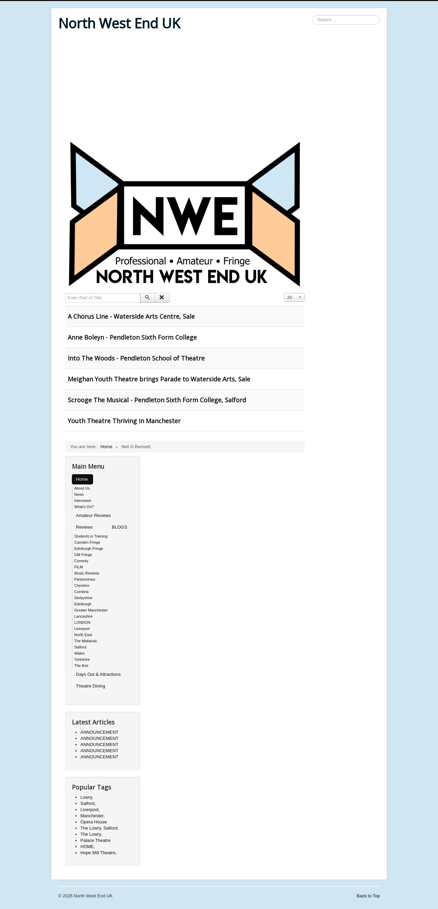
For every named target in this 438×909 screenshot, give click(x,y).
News (79, 494)
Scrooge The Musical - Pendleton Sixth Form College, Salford (157, 400)
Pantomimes (84, 579)
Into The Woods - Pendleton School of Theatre (136, 358)
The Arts (81, 666)
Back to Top (368, 895)
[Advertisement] (219, 86)
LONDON (82, 622)
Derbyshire (83, 598)
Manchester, (92, 815)
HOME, (87, 846)
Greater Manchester (91, 610)
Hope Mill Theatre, (98, 852)
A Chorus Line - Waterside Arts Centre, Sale (131, 316)
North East (83, 635)
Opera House (93, 821)
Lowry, (86, 797)
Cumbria (81, 592)
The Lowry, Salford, (99, 828)
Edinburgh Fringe (88, 548)
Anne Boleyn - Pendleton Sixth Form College (132, 337)
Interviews (82, 500)
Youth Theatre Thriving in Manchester (124, 421)
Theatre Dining (90, 686)
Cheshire (81, 585)
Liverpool (82, 629)
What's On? (84, 507)
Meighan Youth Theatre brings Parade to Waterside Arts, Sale (159, 379)
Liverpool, (90, 809)
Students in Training (90, 536)
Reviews (84, 527)
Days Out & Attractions (98, 674)
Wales (79, 653)
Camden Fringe (87, 542)
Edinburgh (82, 604)
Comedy (81, 561)
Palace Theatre (95, 840)
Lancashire (83, 616)
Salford (80, 647)
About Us (82, 488)
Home (82, 479)
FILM (78, 567)
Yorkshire (82, 659)
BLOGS (119, 527)
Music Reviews (86, 573)
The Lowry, (91, 834)
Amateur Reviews (93, 515)
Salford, (88, 803)
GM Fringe (83, 555)
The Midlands (85, 641)
